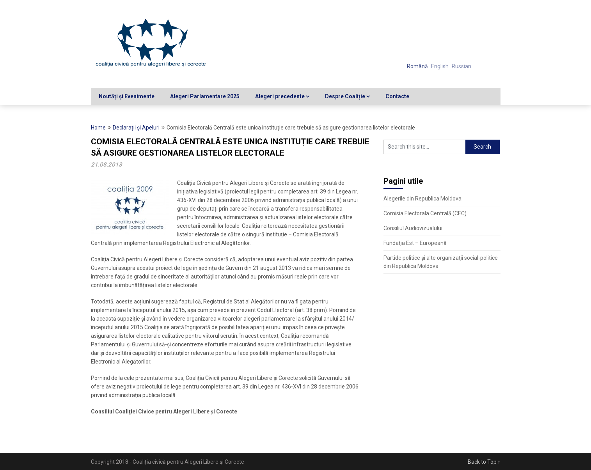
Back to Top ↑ (484, 462)
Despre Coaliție (345, 96)
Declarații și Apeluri (136, 127)
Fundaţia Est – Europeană (415, 243)
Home (98, 127)
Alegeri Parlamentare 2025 (205, 96)
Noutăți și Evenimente (126, 96)
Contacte (397, 96)
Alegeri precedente (280, 96)
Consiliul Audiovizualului (412, 228)
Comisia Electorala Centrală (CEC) (425, 213)
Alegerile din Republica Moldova (422, 198)
